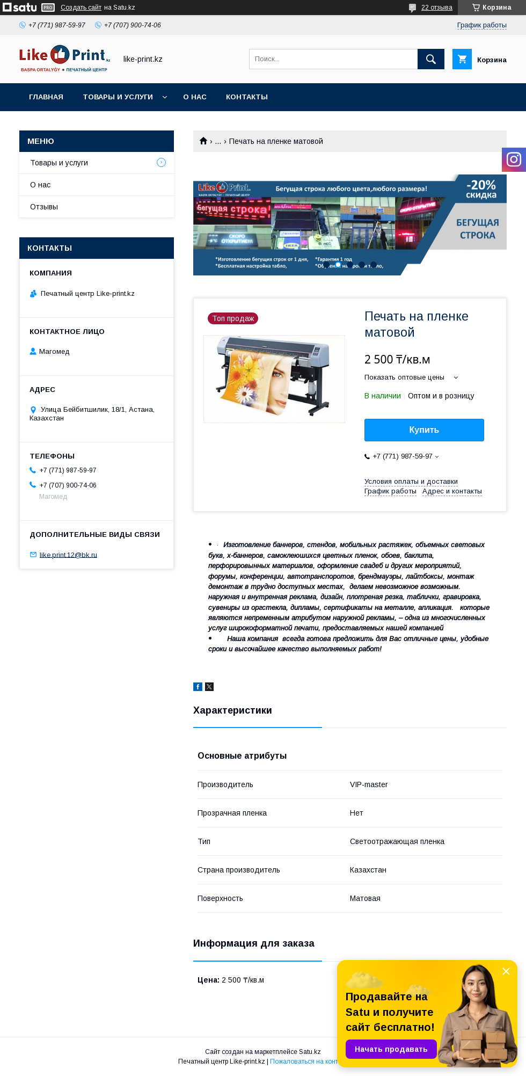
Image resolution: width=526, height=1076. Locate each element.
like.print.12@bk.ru (68, 554)
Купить (425, 429)
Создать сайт (81, 7)
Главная (46, 97)
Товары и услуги (118, 97)
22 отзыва (436, 7)
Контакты (247, 97)
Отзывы (44, 206)
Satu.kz (310, 1052)
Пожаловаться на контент (309, 1061)
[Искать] (431, 59)
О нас (195, 97)
